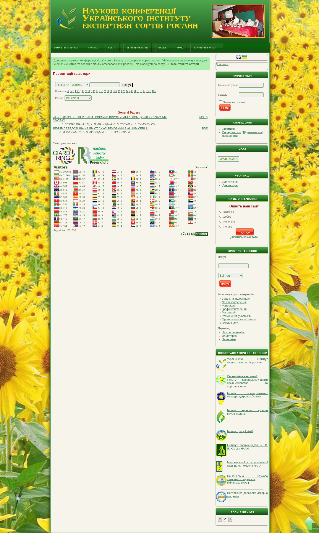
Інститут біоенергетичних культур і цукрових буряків (247, 395)
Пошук (163, 48)
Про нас (93, 48)
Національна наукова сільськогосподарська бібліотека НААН (247, 479)
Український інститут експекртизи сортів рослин (247, 360)
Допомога (222, 64)
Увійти (112, 48)
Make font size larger (230, 519)
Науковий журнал (204, 48)
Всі (154, 91)
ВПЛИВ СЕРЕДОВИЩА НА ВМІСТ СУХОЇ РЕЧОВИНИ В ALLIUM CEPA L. (101, 128)
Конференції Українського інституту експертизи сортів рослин (120, 60)
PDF (205, 128)
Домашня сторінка (66, 48)
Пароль (222, 94)
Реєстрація (229, 312)
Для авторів (230, 185)
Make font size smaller (220, 519)
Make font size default (225, 519)
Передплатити (231, 132)
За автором (229, 335)
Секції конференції (234, 302)
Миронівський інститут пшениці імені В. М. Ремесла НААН (247, 464)
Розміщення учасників (236, 316)
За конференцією (233, 332)
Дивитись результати (244, 237)
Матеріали (229, 305)
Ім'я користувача (228, 85)
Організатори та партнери (239, 319)
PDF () (203, 117)
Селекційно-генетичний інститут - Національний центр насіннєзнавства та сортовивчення (247, 381)
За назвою (229, 339)
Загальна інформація (236, 298)
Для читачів (230, 181)
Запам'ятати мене (234, 102)
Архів (180, 48)
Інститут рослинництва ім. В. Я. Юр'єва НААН (247, 446)
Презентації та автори (183, 64)
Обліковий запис (137, 48)
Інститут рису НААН (240, 431)
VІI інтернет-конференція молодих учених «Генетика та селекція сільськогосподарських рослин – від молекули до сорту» (130, 62)
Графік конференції (234, 309)
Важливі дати (231, 322)
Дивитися (228, 128)
